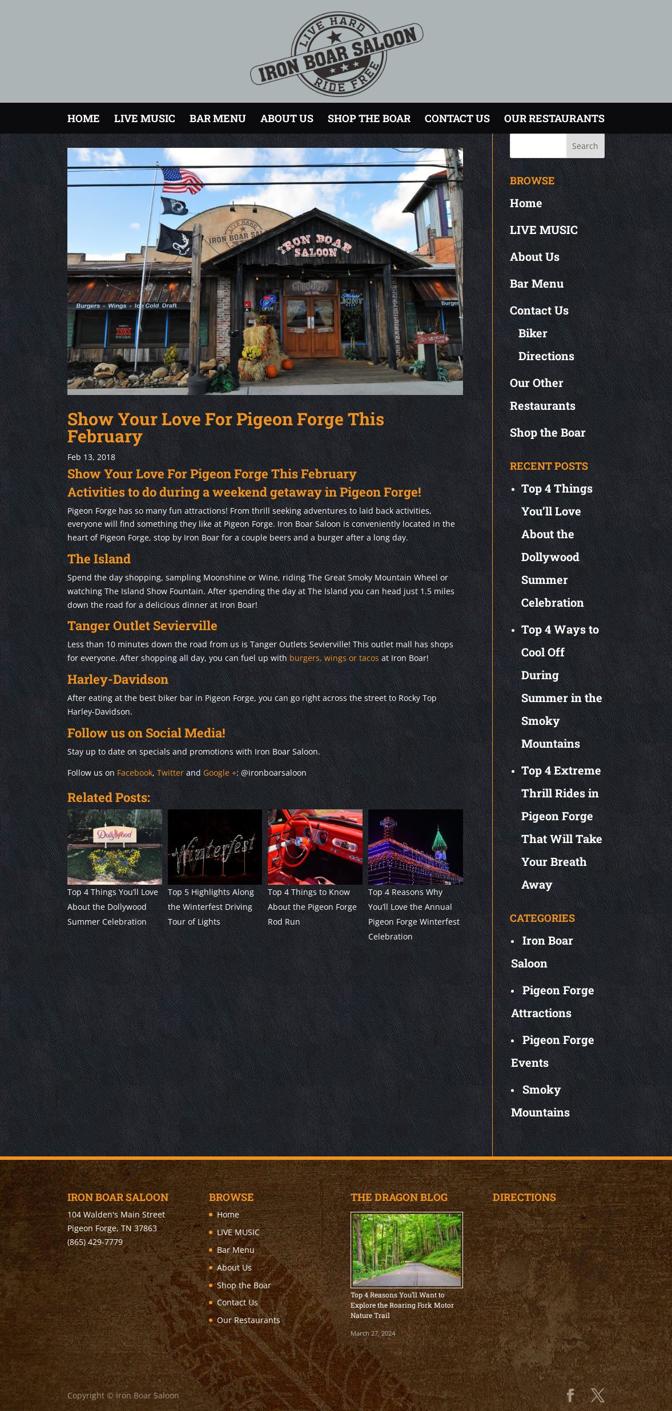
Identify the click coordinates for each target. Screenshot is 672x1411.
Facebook (134, 772)
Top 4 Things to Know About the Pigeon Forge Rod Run (312, 906)
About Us (286, 118)
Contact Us (457, 118)
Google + (219, 772)
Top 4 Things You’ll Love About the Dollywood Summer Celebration (112, 906)
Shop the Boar (369, 118)
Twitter (170, 772)
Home (83, 118)
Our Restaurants (554, 118)
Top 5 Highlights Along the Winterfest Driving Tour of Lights (211, 906)
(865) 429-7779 (95, 1241)
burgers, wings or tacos (334, 657)
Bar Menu (218, 118)
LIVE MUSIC (144, 118)
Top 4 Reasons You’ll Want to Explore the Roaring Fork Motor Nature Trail (402, 1305)
